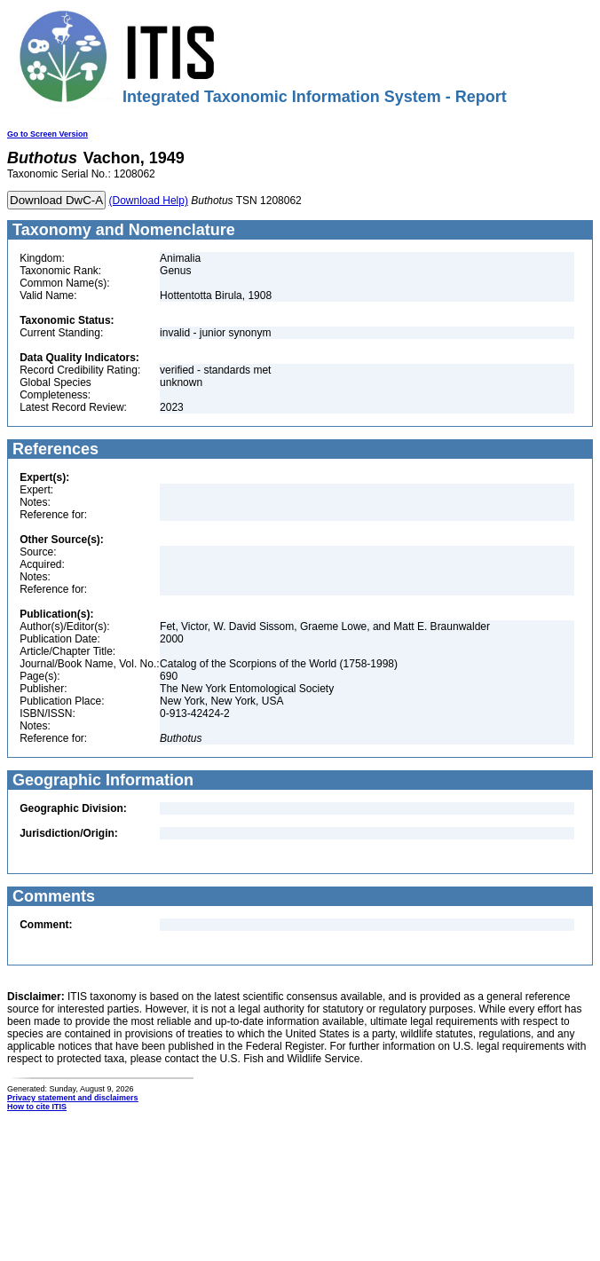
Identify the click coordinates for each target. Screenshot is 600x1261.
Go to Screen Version (47, 134)
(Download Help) (148, 200)
